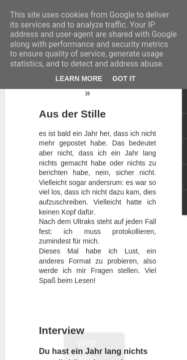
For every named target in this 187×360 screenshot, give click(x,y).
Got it (124, 78)
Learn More (78, 78)
